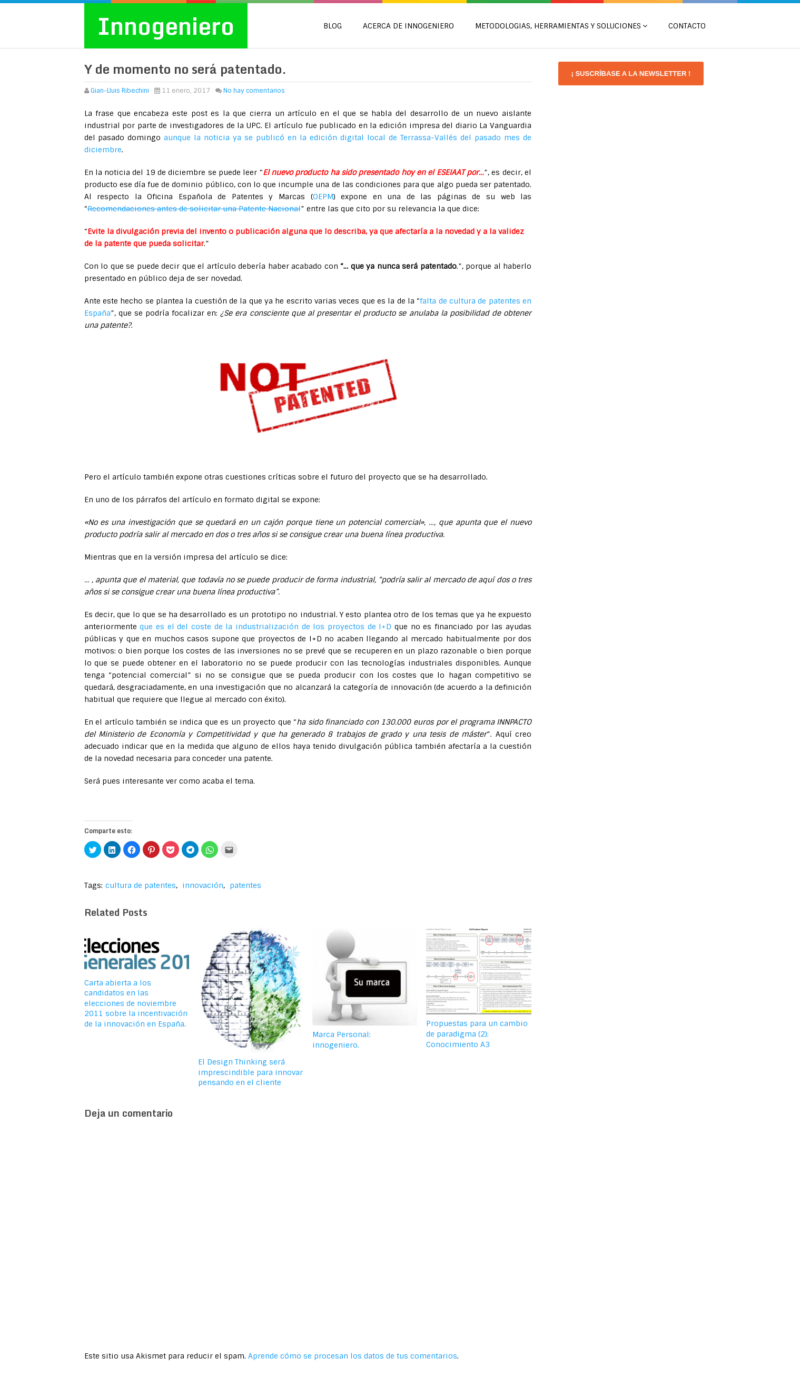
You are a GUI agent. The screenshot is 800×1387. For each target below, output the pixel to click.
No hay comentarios (254, 90)
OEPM (323, 196)
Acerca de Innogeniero (408, 26)
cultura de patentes (140, 885)
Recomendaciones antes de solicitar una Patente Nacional (194, 208)
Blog (332, 26)
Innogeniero (165, 26)
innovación (202, 885)
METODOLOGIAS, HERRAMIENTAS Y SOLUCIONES (558, 26)
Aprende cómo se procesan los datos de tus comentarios (352, 1356)
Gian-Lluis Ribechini (120, 90)
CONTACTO (687, 26)
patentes (245, 885)
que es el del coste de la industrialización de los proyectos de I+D (265, 626)
